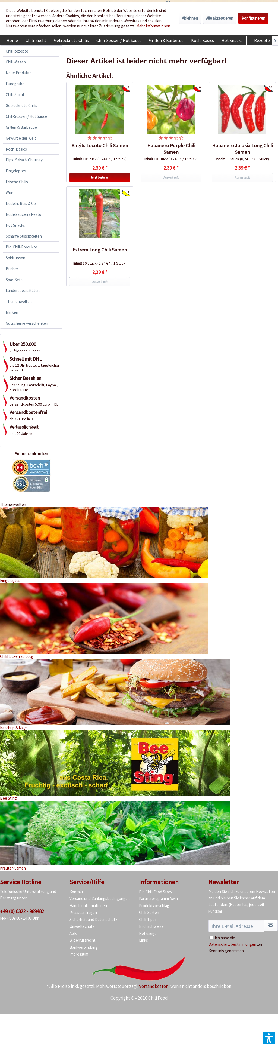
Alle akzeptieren (219, 18)
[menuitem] (12, 40)
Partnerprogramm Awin (158, 898)
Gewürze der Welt (21, 138)
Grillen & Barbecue (21, 127)
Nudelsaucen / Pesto (23, 214)
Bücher (12, 268)
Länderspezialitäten (23, 290)
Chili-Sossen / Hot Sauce (26, 116)
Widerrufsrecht (83, 940)
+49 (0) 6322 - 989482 (22, 911)
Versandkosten (153, 986)
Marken (12, 312)
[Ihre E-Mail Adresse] (236, 926)
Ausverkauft (171, 177)
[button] (269, 1038)
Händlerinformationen (88, 905)
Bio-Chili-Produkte (21, 247)
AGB (73, 933)
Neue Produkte (19, 72)
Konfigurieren (253, 18)
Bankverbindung (83, 947)
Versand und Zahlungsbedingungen (100, 898)
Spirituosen (15, 257)
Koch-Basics (16, 149)
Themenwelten (19, 301)
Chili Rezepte (17, 51)
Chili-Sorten (149, 912)
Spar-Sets (14, 279)
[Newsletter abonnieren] (271, 925)
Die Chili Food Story (155, 891)
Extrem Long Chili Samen (100, 250)
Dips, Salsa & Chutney (24, 159)
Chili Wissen (16, 62)
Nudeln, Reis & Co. (21, 203)
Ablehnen (190, 18)
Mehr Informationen (153, 26)
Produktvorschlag (154, 905)
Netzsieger (148, 933)
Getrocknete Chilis (21, 105)
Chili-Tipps (148, 919)
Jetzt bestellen (100, 177)
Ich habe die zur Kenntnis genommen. (235, 944)
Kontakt (76, 891)
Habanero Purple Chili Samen (171, 148)
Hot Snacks (15, 225)
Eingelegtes (16, 170)
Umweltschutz (82, 926)
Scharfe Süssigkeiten (24, 236)
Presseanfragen (83, 912)
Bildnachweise (151, 926)
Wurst (11, 192)
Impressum (79, 954)
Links (143, 940)
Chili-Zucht (15, 94)
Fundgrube (15, 83)
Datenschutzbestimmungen (232, 944)
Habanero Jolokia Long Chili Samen (242, 148)
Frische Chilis (17, 181)
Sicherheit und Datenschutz (93, 919)
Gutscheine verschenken (27, 323)
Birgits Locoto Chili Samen (99, 145)
